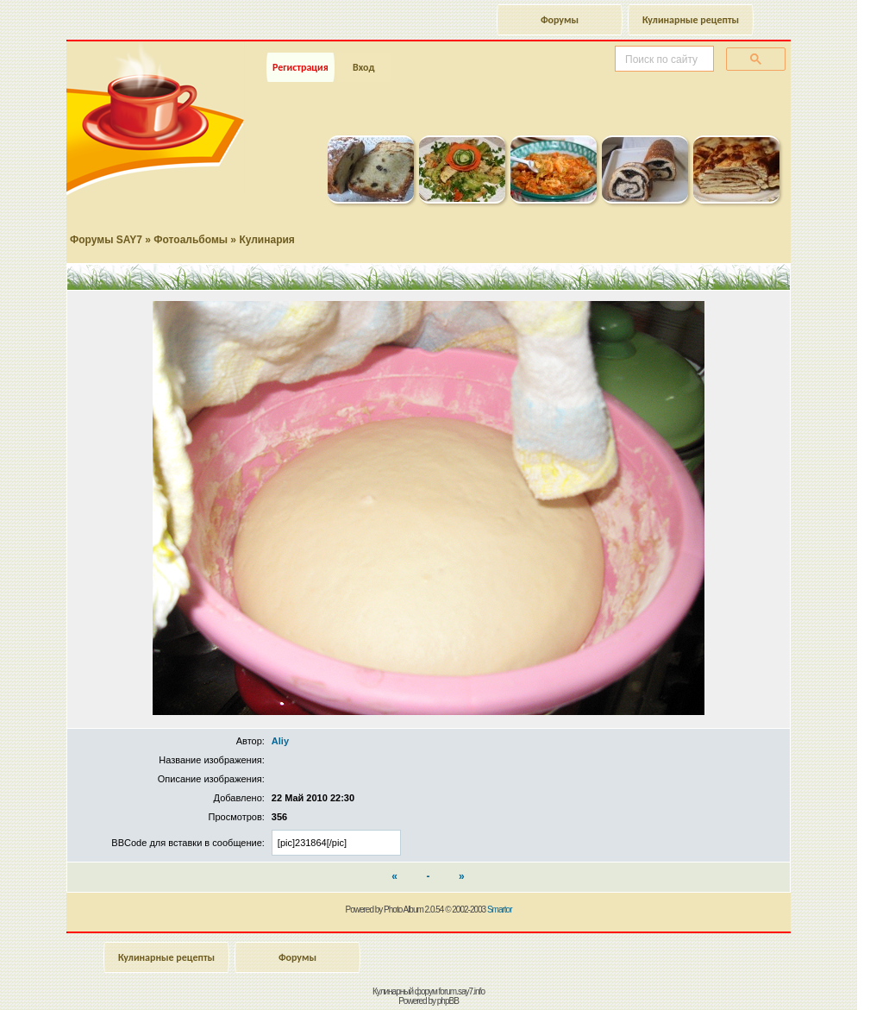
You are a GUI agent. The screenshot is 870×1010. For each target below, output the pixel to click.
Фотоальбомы (190, 240)
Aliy (280, 741)
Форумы (560, 20)
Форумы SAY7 (106, 240)
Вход (363, 67)
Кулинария (266, 240)
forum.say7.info (462, 991)
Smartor (499, 909)
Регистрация (300, 67)
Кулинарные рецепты (690, 20)
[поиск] (662, 59)
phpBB (448, 1001)
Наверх (796, 978)
